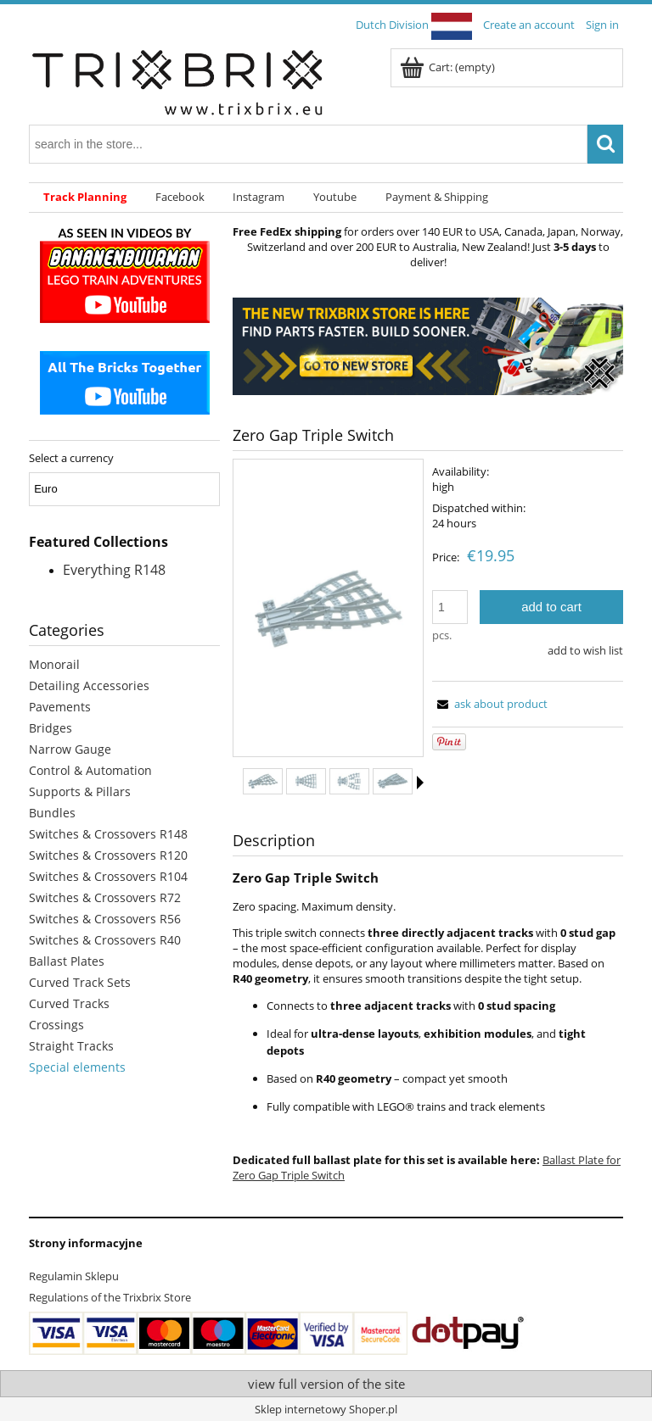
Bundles (52, 813)
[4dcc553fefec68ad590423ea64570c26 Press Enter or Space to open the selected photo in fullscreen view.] (328, 608)
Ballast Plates (66, 961)
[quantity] (450, 607)
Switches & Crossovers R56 (105, 919)
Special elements (77, 1067)
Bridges (50, 728)
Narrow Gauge (70, 749)
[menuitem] (85, 198)
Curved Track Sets (80, 982)
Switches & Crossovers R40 (105, 940)
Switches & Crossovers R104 (108, 876)
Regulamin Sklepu (74, 1276)
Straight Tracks (71, 1046)
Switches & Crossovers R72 (105, 897)
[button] (420, 782)
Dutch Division (414, 24)
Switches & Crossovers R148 (108, 834)
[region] (428, 346)
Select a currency (71, 458)
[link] (428, 346)
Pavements (60, 707)
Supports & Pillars (80, 791)
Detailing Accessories (89, 685)
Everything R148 (114, 569)
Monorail (54, 664)
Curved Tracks (69, 1003)
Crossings (56, 1025)
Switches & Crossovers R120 (108, 855)
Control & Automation (90, 770)
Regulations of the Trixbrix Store (110, 1297)
